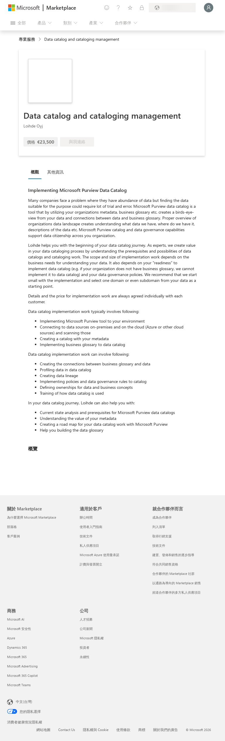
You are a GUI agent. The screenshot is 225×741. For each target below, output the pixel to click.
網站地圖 (43, 729)
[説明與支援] (118, 7)
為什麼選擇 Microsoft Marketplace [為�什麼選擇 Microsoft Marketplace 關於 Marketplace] (31, 517)
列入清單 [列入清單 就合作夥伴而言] (158, 526)
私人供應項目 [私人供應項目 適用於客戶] (89, 545)
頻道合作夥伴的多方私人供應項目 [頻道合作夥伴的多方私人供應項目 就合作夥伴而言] (176, 592)
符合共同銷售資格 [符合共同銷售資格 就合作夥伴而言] (165, 564)
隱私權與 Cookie (95, 729)
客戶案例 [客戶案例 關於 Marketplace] (13, 536)
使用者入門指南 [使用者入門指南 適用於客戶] (91, 526)
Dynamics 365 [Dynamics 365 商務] (17, 647)
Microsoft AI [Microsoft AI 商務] (15, 619)
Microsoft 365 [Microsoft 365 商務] (17, 657)
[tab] (36, 171)
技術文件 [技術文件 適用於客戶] (86, 536)
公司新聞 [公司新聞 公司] (86, 628)
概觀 (35, 172)
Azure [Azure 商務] (11, 638)
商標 (141, 729)
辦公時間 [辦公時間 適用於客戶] (86, 517)
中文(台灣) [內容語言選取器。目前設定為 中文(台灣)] (24, 701)
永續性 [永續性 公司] (84, 657)
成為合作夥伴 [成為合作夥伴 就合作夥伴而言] (162, 517)
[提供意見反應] (106, 7)
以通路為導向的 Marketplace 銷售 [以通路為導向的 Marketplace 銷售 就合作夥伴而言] (176, 583)
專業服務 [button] (27, 39)
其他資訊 (55, 172)
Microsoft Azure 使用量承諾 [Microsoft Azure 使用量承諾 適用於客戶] (99, 555)
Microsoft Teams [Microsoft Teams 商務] (19, 685)
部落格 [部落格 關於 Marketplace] (12, 526)
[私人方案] (141, 7)
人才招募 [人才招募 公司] (86, 619)
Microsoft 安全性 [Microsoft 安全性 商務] (19, 628)
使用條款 (123, 729)
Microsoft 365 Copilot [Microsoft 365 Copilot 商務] (22, 675)
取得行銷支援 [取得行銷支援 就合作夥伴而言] (162, 536)
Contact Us (66, 729)
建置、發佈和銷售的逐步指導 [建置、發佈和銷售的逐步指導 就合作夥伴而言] (173, 555)
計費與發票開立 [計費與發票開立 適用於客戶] (91, 564)
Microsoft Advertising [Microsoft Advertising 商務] (22, 666)
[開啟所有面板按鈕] (18, 22)
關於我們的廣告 (165, 729)
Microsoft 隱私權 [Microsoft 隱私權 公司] (92, 638)
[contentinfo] (40, 39)
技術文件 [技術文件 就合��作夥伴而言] (158, 545)
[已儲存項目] (130, 7)
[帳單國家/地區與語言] (172, 7)
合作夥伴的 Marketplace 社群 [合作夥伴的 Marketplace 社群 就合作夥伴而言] (173, 573)
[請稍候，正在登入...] (208, 7)
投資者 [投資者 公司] (84, 647)
